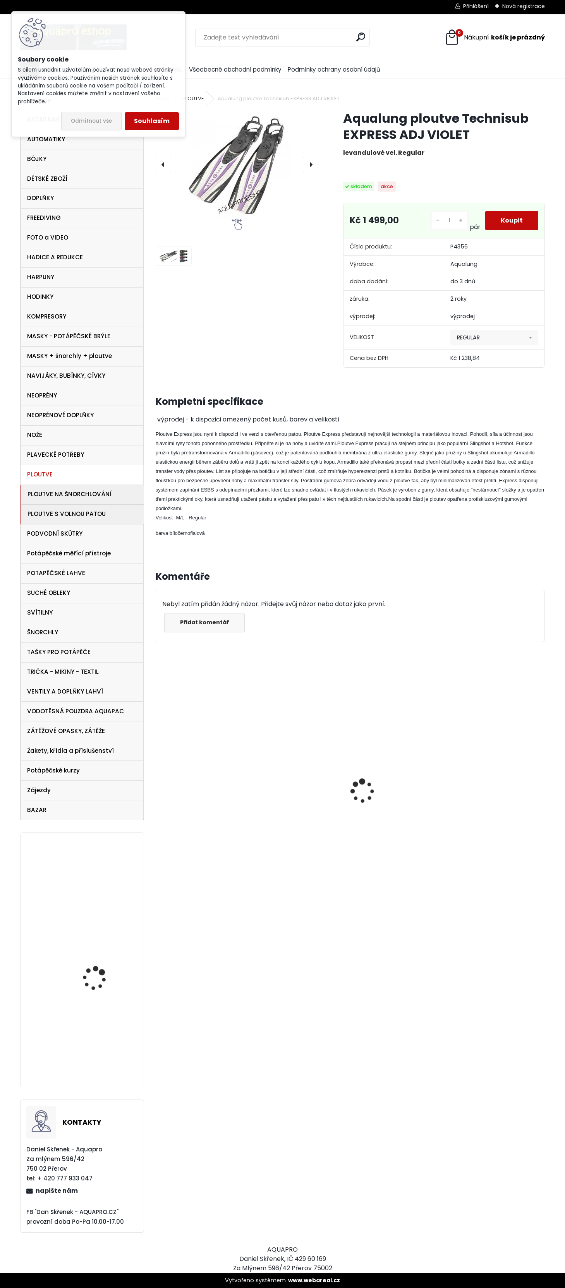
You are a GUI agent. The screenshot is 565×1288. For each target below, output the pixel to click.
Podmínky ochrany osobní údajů (334, 69)
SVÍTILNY (40, 612)
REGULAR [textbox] (468, 337)
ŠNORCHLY (42, 632)
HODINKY (40, 297)
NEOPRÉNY (42, 395)
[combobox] (494, 337)
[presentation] (163, 164)
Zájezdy (39, 790)
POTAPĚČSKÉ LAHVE (56, 573)
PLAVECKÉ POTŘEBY (55, 454)
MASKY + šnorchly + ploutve (69, 356)
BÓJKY (36, 159)
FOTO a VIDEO (47, 237)
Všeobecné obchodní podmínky (235, 69)
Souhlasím (152, 120)
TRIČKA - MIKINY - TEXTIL (63, 672)
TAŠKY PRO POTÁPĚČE (59, 652)
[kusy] (449, 220)
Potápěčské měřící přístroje (69, 553)
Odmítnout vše (91, 121)
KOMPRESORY (46, 316)
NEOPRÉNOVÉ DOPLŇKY (60, 415)
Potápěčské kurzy (53, 770)
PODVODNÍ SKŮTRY (54, 533)
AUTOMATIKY (46, 139)
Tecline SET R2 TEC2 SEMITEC (289, 820)
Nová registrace (523, 6)
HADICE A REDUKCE (55, 257)
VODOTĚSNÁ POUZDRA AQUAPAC (75, 711)
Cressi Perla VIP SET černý (97, 968)
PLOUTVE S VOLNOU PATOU (66, 514)
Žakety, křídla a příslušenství (70, 751)
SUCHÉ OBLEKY (48, 593)
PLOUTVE (40, 474)
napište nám (57, 1190)
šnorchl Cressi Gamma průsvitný (492, 848)
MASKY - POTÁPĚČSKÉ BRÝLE (68, 336)
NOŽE (34, 435)
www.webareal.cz (314, 1280)
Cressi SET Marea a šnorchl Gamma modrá (103, 880)
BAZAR (36, 810)
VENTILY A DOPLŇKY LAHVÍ (65, 691)
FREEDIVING (44, 218)
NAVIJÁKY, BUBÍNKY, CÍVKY (66, 376)
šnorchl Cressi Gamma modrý (196, 852)
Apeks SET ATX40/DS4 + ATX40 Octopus (395, 822)
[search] (360, 37)
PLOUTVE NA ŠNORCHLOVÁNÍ (69, 494)
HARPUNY (40, 277)
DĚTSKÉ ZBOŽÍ (47, 179)
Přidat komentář (204, 622)
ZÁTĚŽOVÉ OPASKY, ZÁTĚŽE (66, 731)
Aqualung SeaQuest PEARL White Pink (97, 1054)
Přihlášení (476, 6)
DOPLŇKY (40, 198)
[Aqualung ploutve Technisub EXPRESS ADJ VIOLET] (237, 164)
